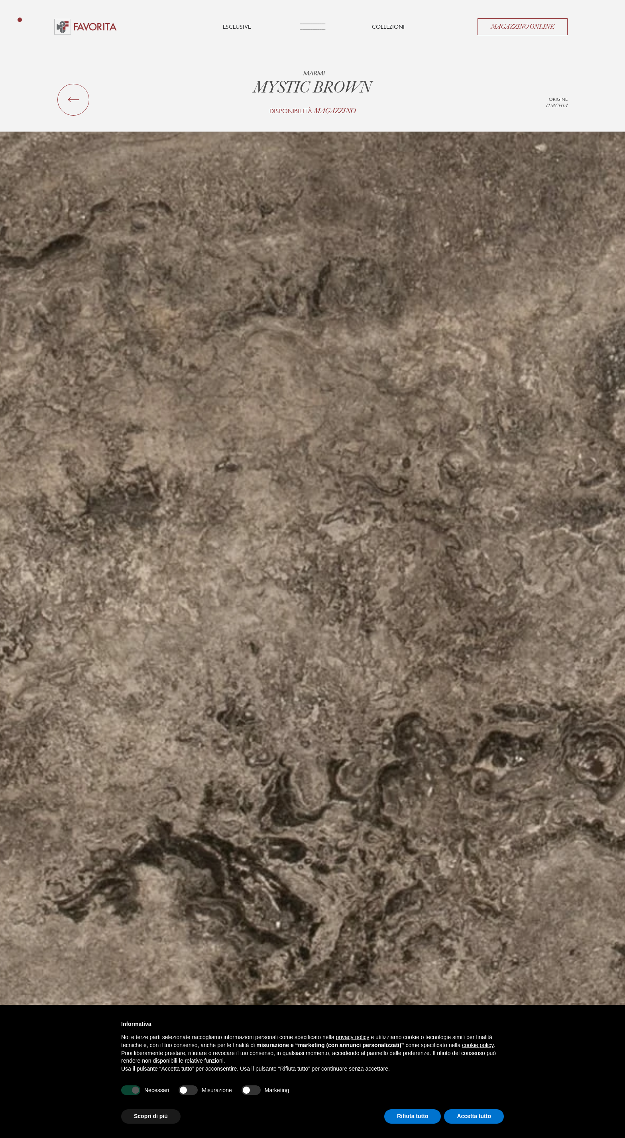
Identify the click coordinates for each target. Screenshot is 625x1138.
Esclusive (237, 26)
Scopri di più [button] (151, 1116)
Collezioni (388, 26)
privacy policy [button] (352, 1037)
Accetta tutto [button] (474, 1116)
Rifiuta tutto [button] (412, 1116)
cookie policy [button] (477, 1045)
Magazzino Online (522, 27)
